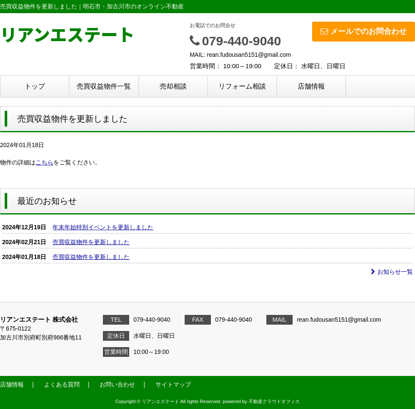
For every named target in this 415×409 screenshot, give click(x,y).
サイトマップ (173, 384)
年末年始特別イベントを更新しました (103, 227)
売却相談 (173, 86)
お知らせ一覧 (392, 271)
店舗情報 (311, 86)
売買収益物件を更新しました (91, 242)
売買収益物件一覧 (104, 86)
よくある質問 (62, 384)
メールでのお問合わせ (364, 31)
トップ (35, 86)
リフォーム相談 (242, 86)
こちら (44, 162)
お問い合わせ (117, 384)
